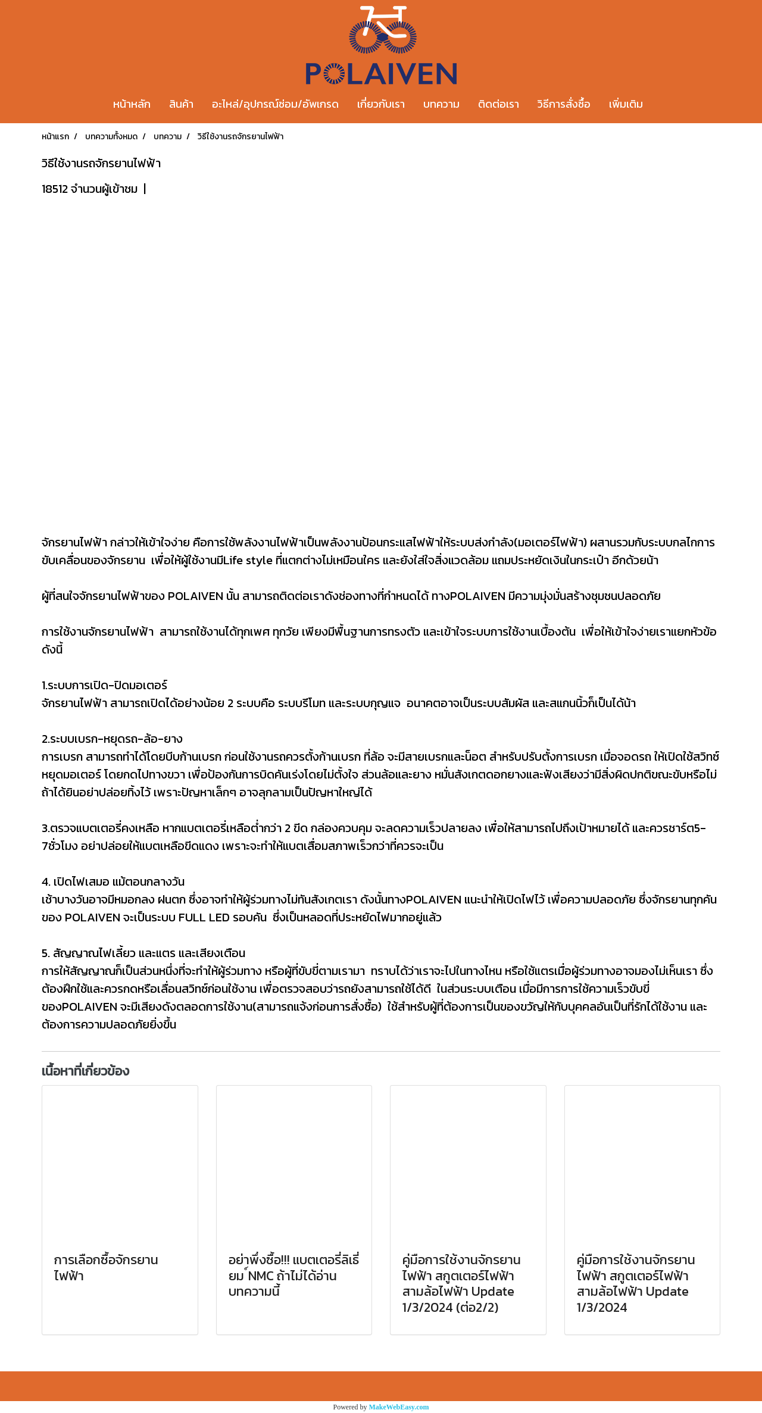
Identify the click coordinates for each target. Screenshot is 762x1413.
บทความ (441, 104)
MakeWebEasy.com (399, 1407)
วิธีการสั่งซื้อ (564, 104)
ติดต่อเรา (498, 104)
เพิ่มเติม (626, 104)
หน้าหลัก (132, 104)
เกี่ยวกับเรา (381, 104)
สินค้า (181, 104)
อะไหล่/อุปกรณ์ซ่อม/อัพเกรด (275, 104)
